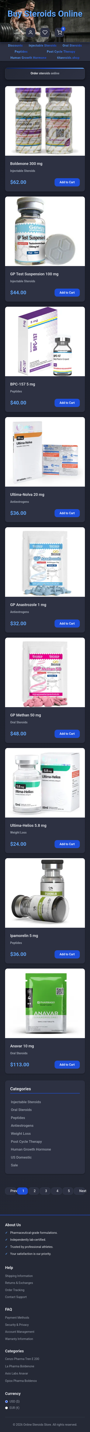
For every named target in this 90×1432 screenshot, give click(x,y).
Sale (14, 1165)
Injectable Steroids (43, 45)
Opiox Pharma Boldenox (21, 1380)
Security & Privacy (17, 1324)
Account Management (19, 1331)
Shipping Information (19, 1276)
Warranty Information (19, 1339)
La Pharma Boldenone (19, 1366)
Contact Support (16, 1297)
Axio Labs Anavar (16, 1373)
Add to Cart (67, 182)
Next (82, 1191)
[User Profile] (30, 32)
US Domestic (21, 1157)
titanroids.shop (68, 57)
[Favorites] (45, 32)
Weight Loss (21, 1133)
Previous (13, 1191)
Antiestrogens (22, 1125)
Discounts (15, 45)
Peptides (21, 51)
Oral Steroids (72, 45)
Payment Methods (17, 1317)
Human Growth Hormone (28, 57)
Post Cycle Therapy (61, 51)
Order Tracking (14, 1290)
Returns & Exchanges (19, 1283)
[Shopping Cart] (59, 32)
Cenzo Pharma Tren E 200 (22, 1359)
